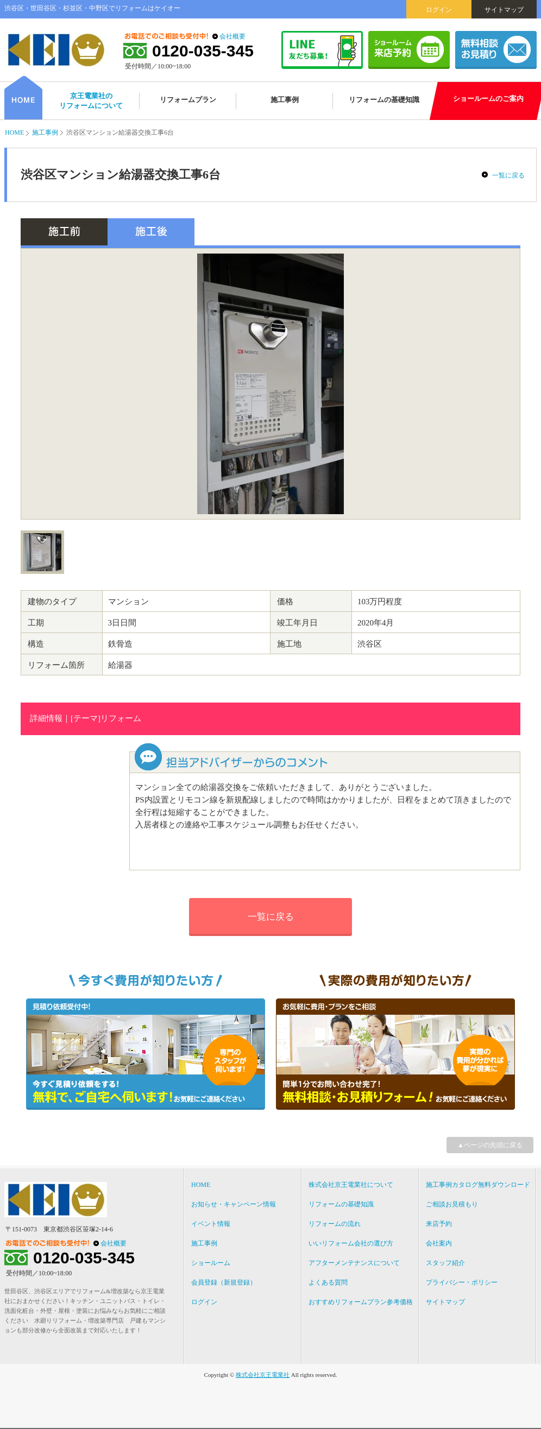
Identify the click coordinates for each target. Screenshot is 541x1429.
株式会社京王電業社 (263, 1374)
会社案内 (439, 1243)
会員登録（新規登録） (223, 1282)
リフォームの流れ (335, 1224)
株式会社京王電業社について (351, 1184)
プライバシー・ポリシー (462, 1282)
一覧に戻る (508, 175)
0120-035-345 (203, 51)
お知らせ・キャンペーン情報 (233, 1204)
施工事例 (45, 132)
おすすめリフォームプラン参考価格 (361, 1302)
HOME (14, 132)
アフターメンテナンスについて (354, 1263)
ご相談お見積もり (452, 1204)
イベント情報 (210, 1224)
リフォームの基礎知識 (341, 1204)
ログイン (439, 10)
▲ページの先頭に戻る (490, 1145)
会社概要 (232, 36)
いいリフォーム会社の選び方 (351, 1243)
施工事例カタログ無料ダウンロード (478, 1184)
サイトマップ (504, 10)
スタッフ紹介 (445, 1263)
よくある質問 (328, 1282)
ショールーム (210, 1263)
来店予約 (439, 1224)
